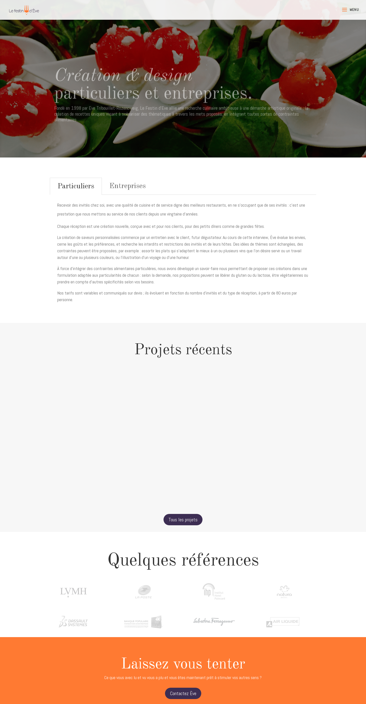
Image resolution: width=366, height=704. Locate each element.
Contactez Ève (183, 693)
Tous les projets (183, 519)
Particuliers (75, 186)
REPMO (89, 436)
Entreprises (127, 186)
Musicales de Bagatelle (277, 441)
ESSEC (183, 436)
